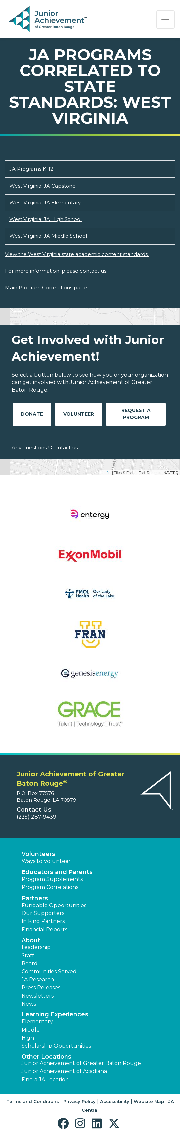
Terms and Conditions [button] (32, 1101)
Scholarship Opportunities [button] (56, 1046)
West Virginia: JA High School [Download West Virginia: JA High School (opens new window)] (45, 219)
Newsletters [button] (38, 996)
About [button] (31, 940)
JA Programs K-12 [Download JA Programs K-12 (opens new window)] (31, 169)
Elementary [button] (37, 1021)
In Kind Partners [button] (43, 921)
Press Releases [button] (41, 987)
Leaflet (105, 473)
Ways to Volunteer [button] (46, 861)
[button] (64, 1124)
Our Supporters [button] (43, 913)
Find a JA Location (45, 1079)
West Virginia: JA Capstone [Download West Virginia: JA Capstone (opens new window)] (42, 186)
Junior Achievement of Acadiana (64, 1071)
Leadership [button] (36, 947)
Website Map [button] (149, 1101)
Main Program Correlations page (46, 287)
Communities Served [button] (49, 971)
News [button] (29, 1004)
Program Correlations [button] (50, 887)
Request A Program (136, 414)
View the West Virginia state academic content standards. (77, 254)
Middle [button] (31, 1030)
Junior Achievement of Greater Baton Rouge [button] (81, 1063)
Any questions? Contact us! (45, 447)
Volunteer (78, 414)
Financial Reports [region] (44, 929)
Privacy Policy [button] (79, 1101)
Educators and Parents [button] (57, 872)
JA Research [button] (38, 980)
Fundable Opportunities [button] (54, 905)
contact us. (93, 271)
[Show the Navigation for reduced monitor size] (165, 19)
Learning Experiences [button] (55, 1014)
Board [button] (30, 963)
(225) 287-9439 (36, 817)
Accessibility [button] (114, 1101)
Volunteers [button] (38, 854)
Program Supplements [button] (52, 879)
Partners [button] (35, 898)
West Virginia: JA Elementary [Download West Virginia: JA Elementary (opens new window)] (45, 202)
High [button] (28, 1038)
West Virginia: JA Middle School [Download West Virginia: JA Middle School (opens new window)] (48, 236)
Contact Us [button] (34, 810)
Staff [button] (28, 955)
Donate (32, 414)
